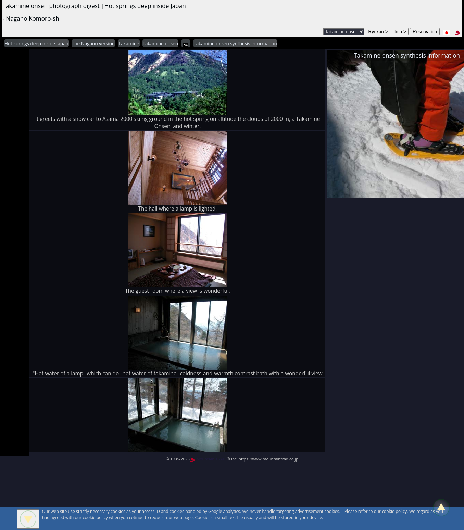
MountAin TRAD (208, 459)
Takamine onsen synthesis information (235, 43)
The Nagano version (93, 43)
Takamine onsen (160, 43)
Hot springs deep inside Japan (36, 43)
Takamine (128, 43)
